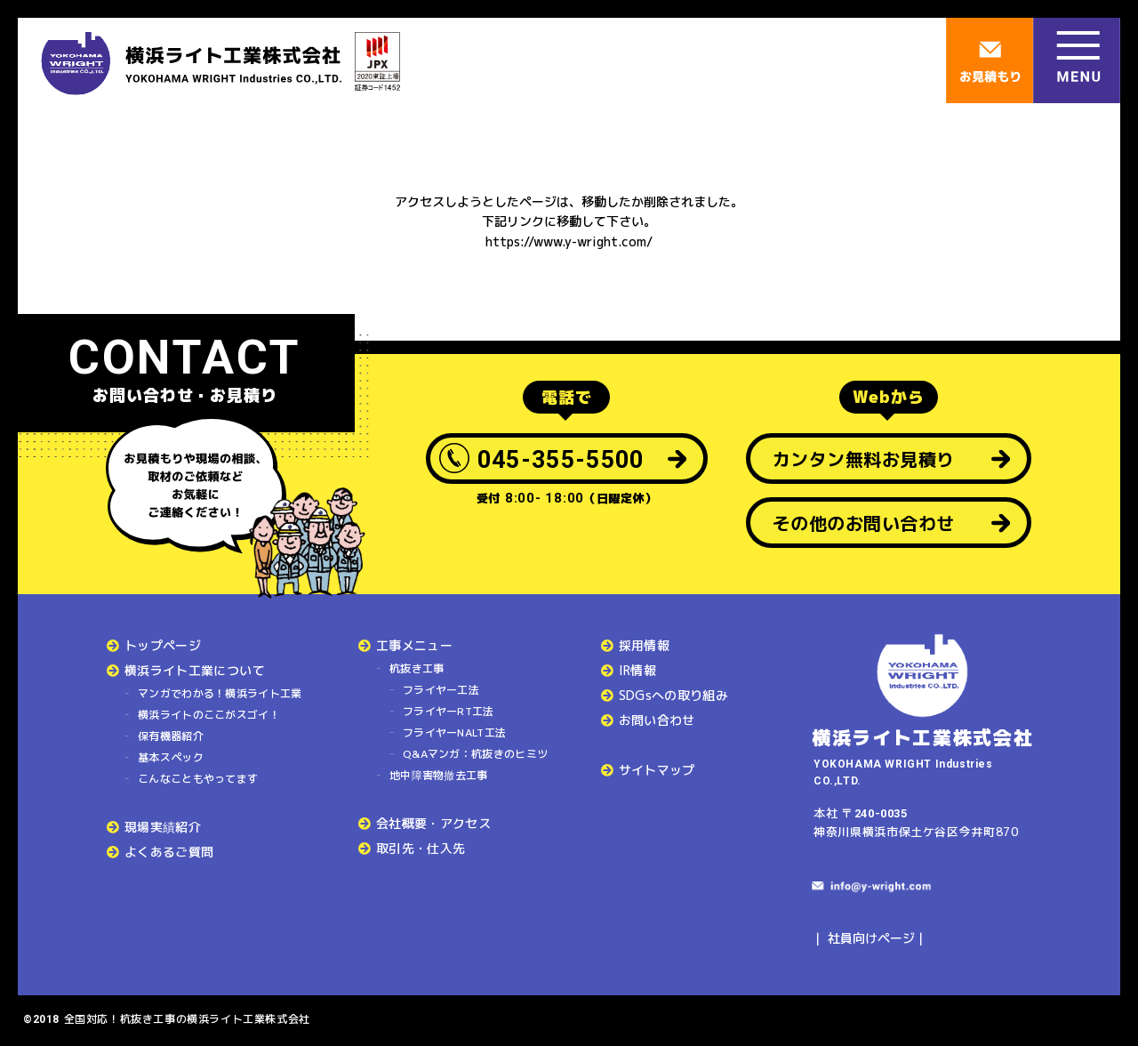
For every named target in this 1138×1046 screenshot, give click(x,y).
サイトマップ (657, 769)
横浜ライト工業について (194, 670)
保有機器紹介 (171, 736)
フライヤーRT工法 (448, 711)
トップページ (162, 645)
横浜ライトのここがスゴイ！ (209, 714)
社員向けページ (871, 937)
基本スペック (171, 757)
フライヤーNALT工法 (454, 732)
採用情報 (644, 645)
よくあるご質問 (168, 851)
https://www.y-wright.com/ (569, 241)
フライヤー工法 (441, 689)
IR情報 (637, 670)
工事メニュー (414, 645)
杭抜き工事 (417, 668)
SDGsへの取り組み (674, 695)
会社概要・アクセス (433, 823)
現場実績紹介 (162, 826)
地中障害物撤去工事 (438, 775)
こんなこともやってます (198, 778)
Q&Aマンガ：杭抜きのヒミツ (475, 753)
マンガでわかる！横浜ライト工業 (220, 693)
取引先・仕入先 (420, 848)
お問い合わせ (657, 720)
